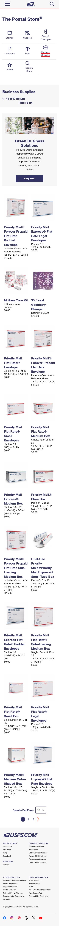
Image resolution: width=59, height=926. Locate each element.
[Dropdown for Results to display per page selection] (40, 810)
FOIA (31, 887)
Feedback (7, 856)
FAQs (5, 853)
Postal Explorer (9, 890)
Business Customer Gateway (15, 880)
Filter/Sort (25, 102)
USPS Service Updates (38, 853)
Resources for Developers (13, 896)
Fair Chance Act (35, 893)
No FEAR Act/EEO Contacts (40, 890)
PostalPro (7, 899)
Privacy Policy (34, 880)
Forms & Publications (37, 856)
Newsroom (33, 850)
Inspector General (10, 887)
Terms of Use (34, 883)
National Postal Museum (13, 893)
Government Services (37, 859)
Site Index (7, 850)
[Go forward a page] (38, 819)
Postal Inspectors (10, 883)
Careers (6, 865)
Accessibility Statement (38, 896)
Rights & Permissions (37, 862)
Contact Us (7, 846)
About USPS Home (36, 846)
